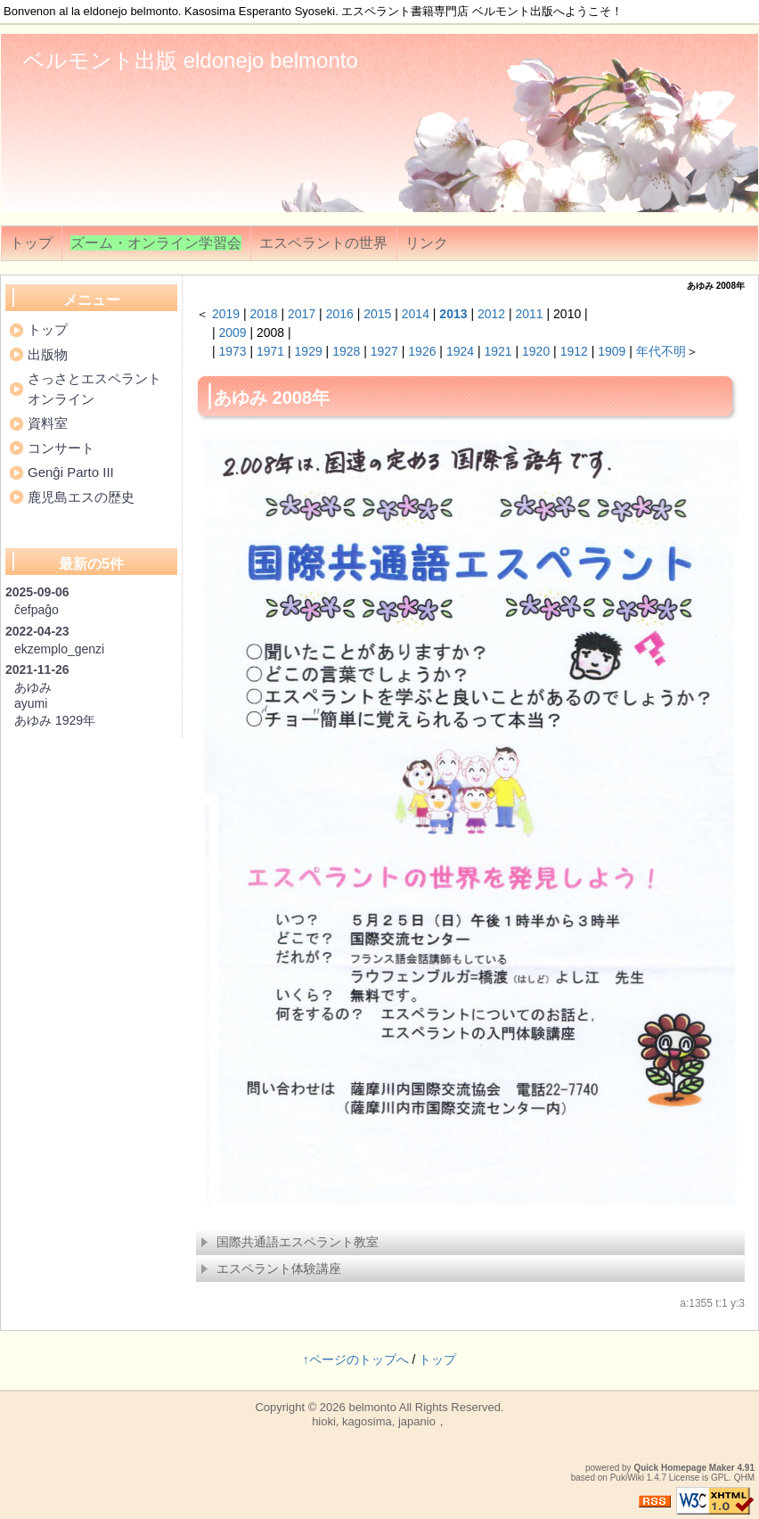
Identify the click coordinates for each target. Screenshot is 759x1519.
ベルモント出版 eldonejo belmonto (190, 60)
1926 (422, 351)
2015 (377, 314)
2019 (226, 314)
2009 (232, 332)
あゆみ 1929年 (54, 720)
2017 (301, 314)
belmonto (372, 1407)
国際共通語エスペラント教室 (289, 1242)
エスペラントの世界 (323, 242)
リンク (426, 242)
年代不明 (661, 351)
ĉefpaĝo (36, 610)
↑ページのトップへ (356, 1359)
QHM (744, 1477)
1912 (574, 351)
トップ (31, 242)
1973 (232, 351)
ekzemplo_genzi (59, 649)
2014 (415, 314)
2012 (491, 314)
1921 (497, 351)
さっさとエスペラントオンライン (94, 388)
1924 (460, 351)
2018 (263, 314)
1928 (346, 351)
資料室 (48, 423)
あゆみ (33, 687)
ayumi (30, 703)
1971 (270, 351)
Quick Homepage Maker (683, 1468)
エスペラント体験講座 (270, 1268)
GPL (720, 1477)
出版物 (48, 354)
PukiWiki (627, 1477)
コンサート (61, 448)
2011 (529, 314)
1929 (308, 351)
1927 (384, 351)
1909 (611, 351)
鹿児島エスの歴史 (81, 497)
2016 (340, 314)
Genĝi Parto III (71, 472)
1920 (536, 351)
